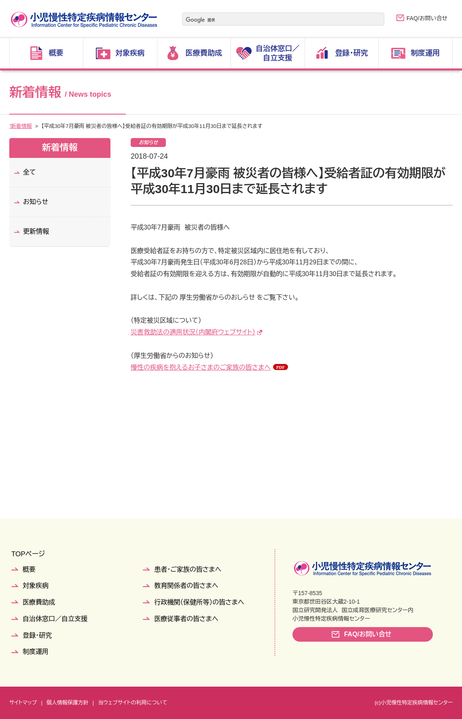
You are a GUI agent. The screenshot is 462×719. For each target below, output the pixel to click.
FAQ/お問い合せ (427, 18)
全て (29, 172)
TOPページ (28, 554)
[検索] (273, 20)
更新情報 (36, 231)
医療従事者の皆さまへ (186, 618)
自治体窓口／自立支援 (55, 618)
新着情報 (40, 126)
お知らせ (35, 201)
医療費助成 (39, 602)
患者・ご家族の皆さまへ (187, 569)
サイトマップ (23, 703)
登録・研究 (37, 635)
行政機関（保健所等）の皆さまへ (199, 602)
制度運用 (36, 651)
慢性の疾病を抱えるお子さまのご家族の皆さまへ (201, 367)
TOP (14, 126)
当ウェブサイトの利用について (132, 703)
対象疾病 (36, 585)
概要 (29, 569)
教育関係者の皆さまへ (186, 585)
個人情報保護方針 (68, 703)
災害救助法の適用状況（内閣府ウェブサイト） (193, 332)
